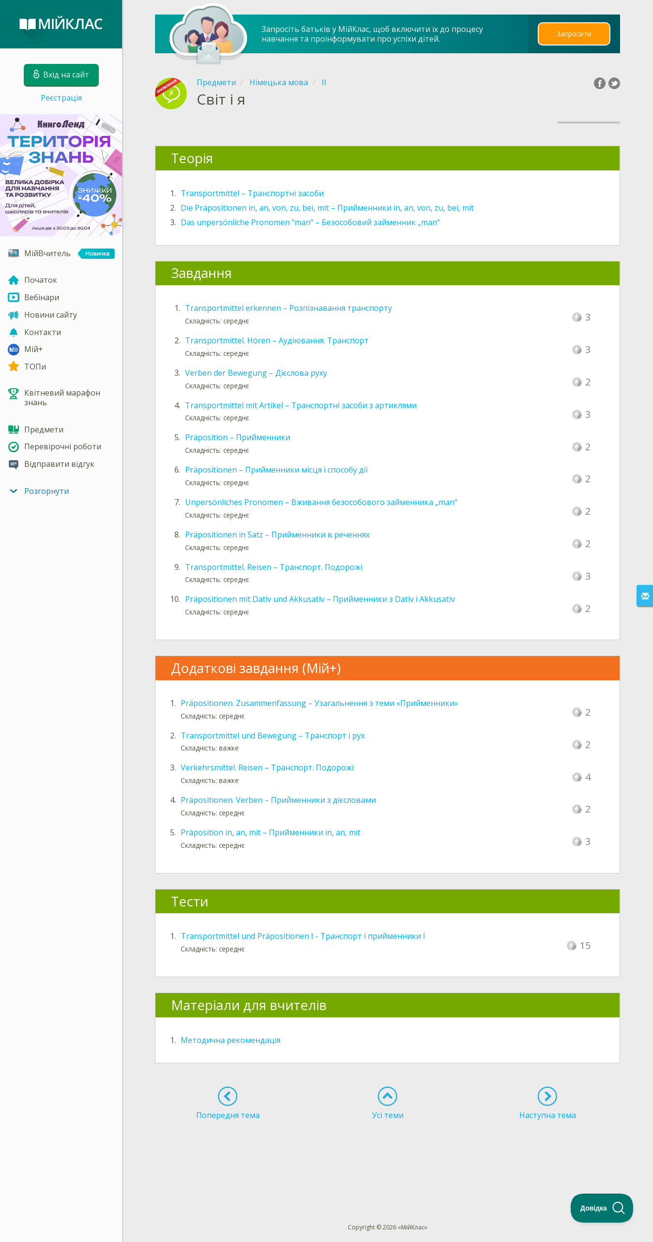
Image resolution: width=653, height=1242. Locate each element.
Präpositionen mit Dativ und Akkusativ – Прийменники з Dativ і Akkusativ (320, 599)
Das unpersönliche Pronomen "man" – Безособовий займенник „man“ (310, 222)
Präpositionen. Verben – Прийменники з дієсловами (278, 800)
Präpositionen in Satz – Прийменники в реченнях (277, 534)
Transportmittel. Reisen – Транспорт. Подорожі (273, 567)
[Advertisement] (388, 1154)
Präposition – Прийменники (237, 437)
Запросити (574, 33)
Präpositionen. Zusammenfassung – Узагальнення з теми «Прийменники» (319, 703)
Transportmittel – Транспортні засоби (252, 193)
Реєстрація (61, 98)
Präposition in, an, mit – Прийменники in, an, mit (270, 832)
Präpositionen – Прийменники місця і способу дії (276, 469)
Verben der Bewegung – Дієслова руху (256, 373)
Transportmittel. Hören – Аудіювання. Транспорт (277, 340)
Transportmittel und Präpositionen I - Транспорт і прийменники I (303, 936)
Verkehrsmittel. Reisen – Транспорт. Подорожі (267, 767)
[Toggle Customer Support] (602, 1208)
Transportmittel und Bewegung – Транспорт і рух (273, 735)
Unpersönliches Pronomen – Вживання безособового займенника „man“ (321, 502)
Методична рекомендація (230, 1040)
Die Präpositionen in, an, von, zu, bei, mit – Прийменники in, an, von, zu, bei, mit (327, 207)
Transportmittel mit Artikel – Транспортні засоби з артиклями (301, 405)
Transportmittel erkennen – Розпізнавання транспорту (288, 308)
